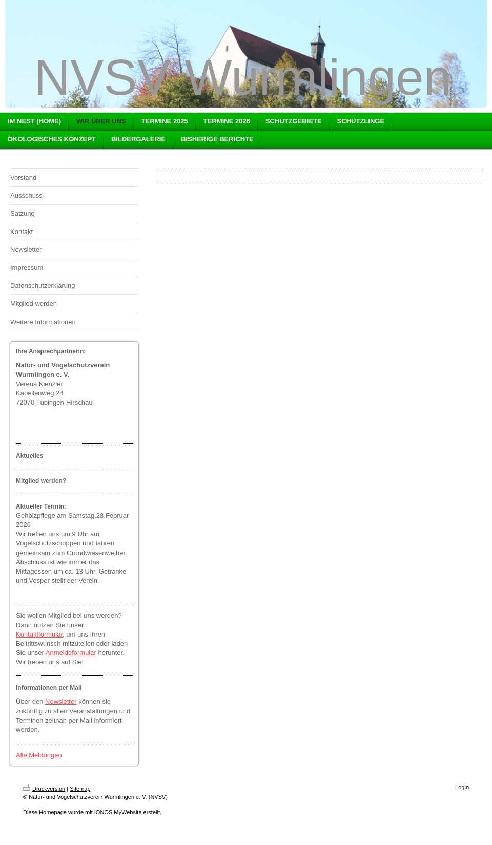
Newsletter (60, 701)
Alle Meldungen (39, 755)
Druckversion (44, 789)
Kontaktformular (39, 634)
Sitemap (80, 789)
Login (462, 787)
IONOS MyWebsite (118, 812)
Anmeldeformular (71, 653)
